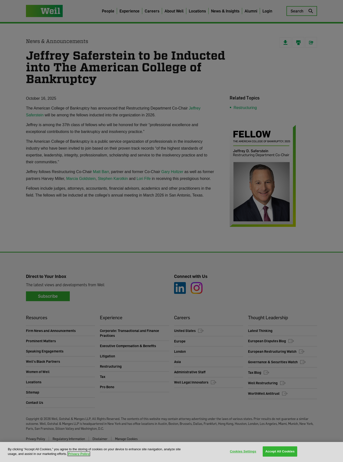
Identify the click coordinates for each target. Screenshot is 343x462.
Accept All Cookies (280, 451)
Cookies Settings (243, 451)
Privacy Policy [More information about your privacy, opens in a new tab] (79, 454)
